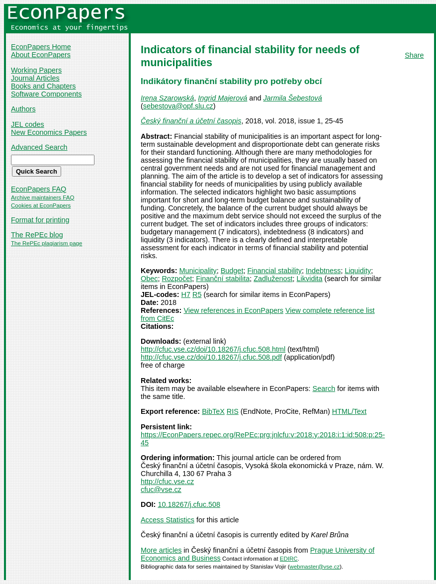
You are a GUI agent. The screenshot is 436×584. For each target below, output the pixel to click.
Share (414, 55)
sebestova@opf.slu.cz (178, 106)
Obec (149, 279)
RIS (233, 411)
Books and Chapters (43, 86)
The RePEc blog (37, 235)
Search (324, 388)
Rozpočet (177, 279)
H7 (185, 294)
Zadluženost (273, 279)
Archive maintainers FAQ (42, 197)
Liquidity (358, 271)
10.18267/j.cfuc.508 (189, 504)
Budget (232, 271)
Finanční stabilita (223, 279)
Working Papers (36, 70)
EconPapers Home (41, 47)
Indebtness (323, 271)
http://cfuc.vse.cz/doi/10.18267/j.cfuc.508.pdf (211, 357)
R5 (196, 294)
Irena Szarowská (167, 98)
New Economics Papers (49, 132)
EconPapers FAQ (38, 189)
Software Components (46, 94)
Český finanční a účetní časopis (191, 121)
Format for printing (40, 220)
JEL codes (27, 124)
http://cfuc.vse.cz (167, 482)
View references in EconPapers (233, 310)
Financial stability (274, 271)
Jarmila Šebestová (292, 98)
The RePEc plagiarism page (46, 243)
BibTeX (213, 411)
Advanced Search (39, 147)
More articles (161, 550)
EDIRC (289, 559)
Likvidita (310, 279)
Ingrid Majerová (222, 98)
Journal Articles (35, 78)
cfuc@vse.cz (161, 489)
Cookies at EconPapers (41, 205)
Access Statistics (167, 520)
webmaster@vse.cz (315, 567)
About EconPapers (41, 55)
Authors (23, 109)
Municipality (198, 271)
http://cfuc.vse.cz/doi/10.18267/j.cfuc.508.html (213, 349)
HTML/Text (349, 411)
